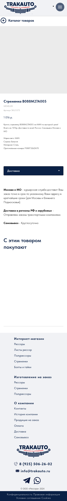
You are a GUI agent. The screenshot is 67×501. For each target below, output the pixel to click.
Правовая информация (46, 494)
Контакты (20, 408)
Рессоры (19, 344)
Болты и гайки (22, 367)
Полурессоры (22, 355)
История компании (26, 414)
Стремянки (21, 361)
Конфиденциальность (19, 494)
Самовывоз (21, 437)
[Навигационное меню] (60, 7)
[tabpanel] (33, 206)
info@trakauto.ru (35, 471)
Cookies (46, 498)
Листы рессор (23, 350)
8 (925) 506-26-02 (35, 464)
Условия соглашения (28, 498)
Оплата (19, 425)
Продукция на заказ (26, 420)
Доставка (20, 431)
